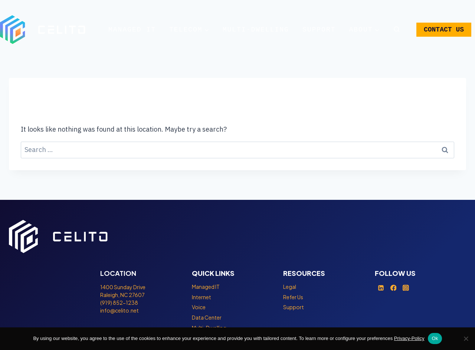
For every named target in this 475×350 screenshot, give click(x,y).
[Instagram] (406, 287)
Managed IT (132, 29)
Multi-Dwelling (256, 29)
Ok (435, 338)
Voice (199, 307)
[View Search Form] (396, 29)
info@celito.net (119, 310)
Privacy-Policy (409, 338)
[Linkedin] (381, 287)
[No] (465, 338)
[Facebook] (393, 287)
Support (319, 29)
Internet (201, 297)
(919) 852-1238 (119, 302)
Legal (289, 286)
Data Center (207, 317)
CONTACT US (444, 29)
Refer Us (293, 297)
